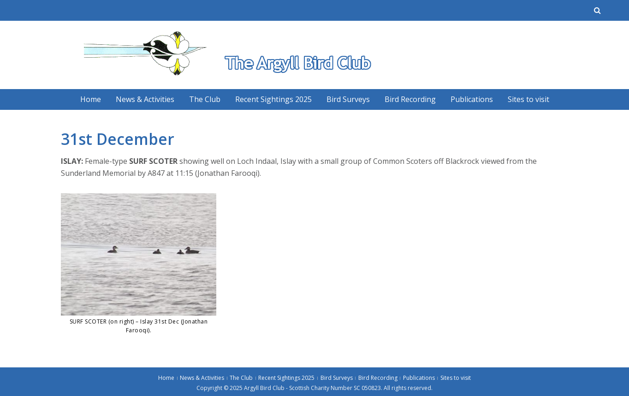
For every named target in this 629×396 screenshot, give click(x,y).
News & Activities (145, 99)
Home (90, 99)
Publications (472, 99)
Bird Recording (410, 99)
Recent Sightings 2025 (273, 99)
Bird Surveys (348, 99)
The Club (204, 99)
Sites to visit (528, 99)
